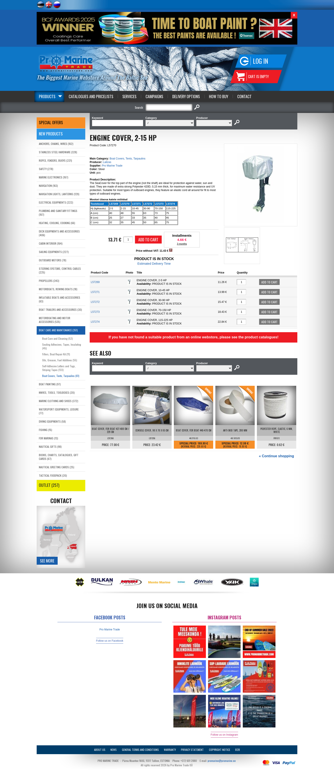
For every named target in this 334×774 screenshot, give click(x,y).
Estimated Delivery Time (154, 263)
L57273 (95, 311)
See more (47, 561)
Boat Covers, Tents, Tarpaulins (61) (60, 376)
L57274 (95, 321)
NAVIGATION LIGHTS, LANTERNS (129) (59, 194)
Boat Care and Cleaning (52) (57, 338)
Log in (260, 61)
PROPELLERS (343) (49, 281)
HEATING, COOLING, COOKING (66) (57, 223)
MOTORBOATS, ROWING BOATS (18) (58, 289)
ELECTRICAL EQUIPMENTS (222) (56, 202)
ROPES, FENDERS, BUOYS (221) (55, 160)
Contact (244, 96)
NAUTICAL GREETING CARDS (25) (56, 467)
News (113, 750)
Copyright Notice (219, 750)
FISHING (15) (45, 430)
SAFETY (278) (46, 169)
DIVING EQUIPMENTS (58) (52, 421)
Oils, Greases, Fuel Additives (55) (59, 360)
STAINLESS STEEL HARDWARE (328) (58, 152)
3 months (182, 243)
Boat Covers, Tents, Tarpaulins (127, 158)
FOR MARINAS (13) (48, 438)
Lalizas (107, 162)
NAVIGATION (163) (48, 185)
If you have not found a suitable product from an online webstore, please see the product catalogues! (193, 337)
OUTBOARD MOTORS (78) (52, 260)
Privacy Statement (192, 750)
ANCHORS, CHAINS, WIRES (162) (56, 144)
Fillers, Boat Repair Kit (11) (56, 354)
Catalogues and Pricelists (91, 96)
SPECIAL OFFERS (51, 122)
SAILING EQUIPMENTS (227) (54, 252)
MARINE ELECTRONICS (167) (53, 177)
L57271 (95, 292)
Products (47, 96)
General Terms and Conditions (140, 750)
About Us (99, 750)
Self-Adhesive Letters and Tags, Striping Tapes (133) (59, 368)
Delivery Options (186, 96)
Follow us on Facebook (109, 640)
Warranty (170, 750)
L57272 (95, 302)
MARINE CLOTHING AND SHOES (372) (58, 401)
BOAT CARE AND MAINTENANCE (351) (58, 330)
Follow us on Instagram (224, 734)
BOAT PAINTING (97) (50, 384)
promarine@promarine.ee (222, 761)
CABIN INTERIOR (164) (51, 243)
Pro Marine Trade (112, 165)
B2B (237, 750)
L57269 (95, 282)
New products (51, 134)
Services (129, 96)
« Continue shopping (276, 456)
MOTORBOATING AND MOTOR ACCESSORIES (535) (54, 320)
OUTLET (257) (49, 485)
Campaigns (154, 96)
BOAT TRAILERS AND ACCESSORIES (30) (60, 309)
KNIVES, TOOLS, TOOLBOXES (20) (57, 392)
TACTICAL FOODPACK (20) (53, 475)
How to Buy (218, 96)
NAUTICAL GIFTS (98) (50, 446)
